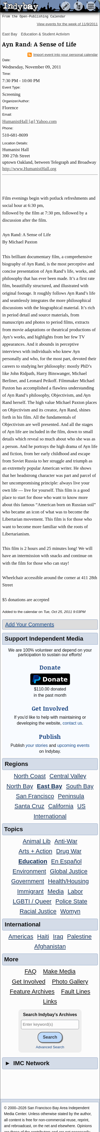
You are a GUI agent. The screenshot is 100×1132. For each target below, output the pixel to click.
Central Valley (68, 776)
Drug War (68, 851)
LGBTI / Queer (32, 901)
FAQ (31, 971)
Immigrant (30, 891)
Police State (71, 901)
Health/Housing (68, 881)
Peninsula (71, 796)
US (81, 806)
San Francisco (35, 796)
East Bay (9, 34)
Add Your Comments (29, 624)
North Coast (30, 776)
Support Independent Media (44, 638)
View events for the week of (67, 24)
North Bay (19, 786)
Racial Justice (37, 911)
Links (50, 1001)
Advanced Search (50, 1047)
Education (32, 861)
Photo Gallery (70, 981)
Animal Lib (37, 841)
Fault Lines (75, 991)
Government (27, 881)
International (50, 816)
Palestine (79, 936)
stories (37, 745)
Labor (75, 891)
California (61, 806)
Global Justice (68, 871)
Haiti (43, 936)
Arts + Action (35, 851)
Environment (29, 871)
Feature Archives (32, 991)
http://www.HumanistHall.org (29, 168)
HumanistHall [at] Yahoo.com (29, 121)
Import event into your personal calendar (62, 55)
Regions (16, 764)
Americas (20, 936)
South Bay (79, 786)
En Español (66, 861)
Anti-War (65, 841)
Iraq (58, 936)
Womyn (70, 911)
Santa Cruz (29, 806)
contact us (72, 723)
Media (55, 891)
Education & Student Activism (45, 34)
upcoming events (73, 745)
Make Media (59, 971)
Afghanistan (50, 946)
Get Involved (29, 981)
